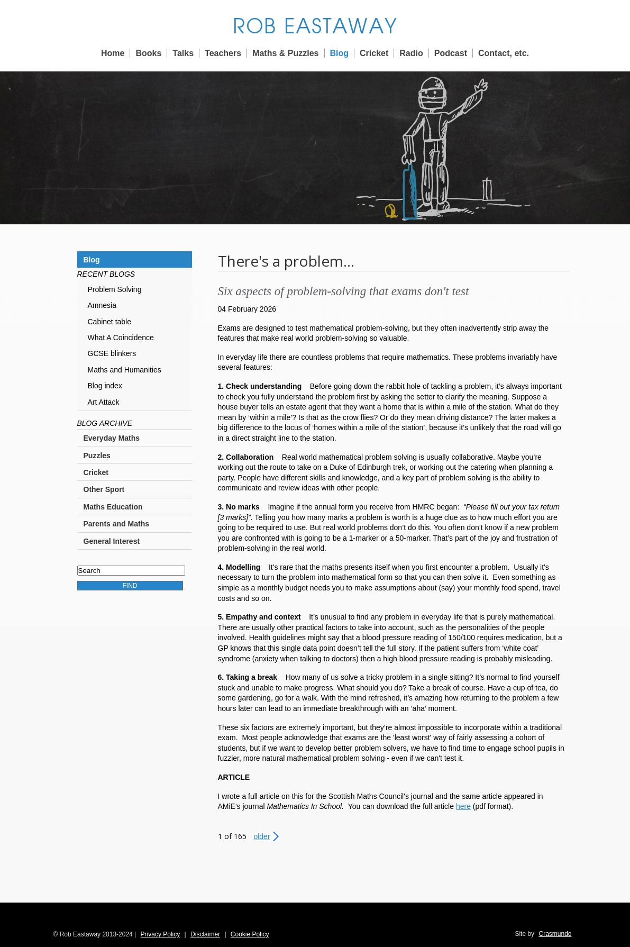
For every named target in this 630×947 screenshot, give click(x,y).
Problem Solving (115, 289)
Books (148, 53)
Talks (183, 53)
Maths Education (113, 507)
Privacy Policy (160, 934)
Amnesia (102, 305)
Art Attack (104, 402)
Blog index (105, 385)
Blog (339, 53)
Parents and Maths (116, 524)
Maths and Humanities (124, 370)
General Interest (112, 541)
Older (261, 836)
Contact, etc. (503, 53)
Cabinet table (110, 321)
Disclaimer (205, 934)
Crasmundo (554, 933)
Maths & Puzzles (285, 53)
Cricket (374, 53)
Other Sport (104, 489)
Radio (411, 53)
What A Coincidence (121, 337)
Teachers (223, 53)
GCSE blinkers (112, 353)
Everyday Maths (112, 438)
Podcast (450, 53)
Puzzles (97, 455)
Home (112, 53)
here (463, 806)
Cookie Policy (250, 934)
